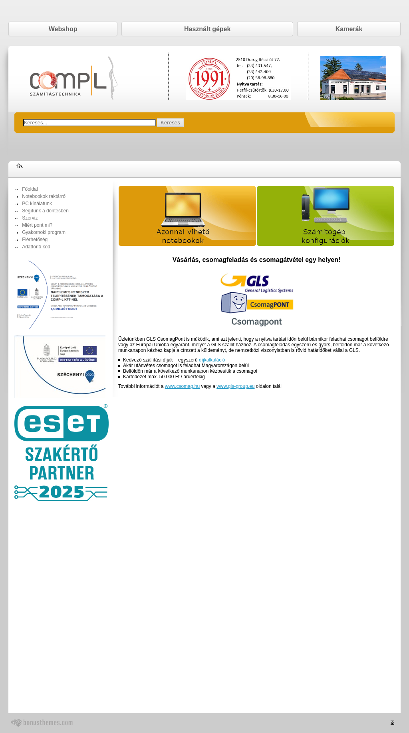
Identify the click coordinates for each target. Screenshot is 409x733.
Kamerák (349, 29)
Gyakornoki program (44, 232)
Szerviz (30, 218)
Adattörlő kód (36, 247)
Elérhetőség (35, 239)
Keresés (170, 123)
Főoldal (30, 189)
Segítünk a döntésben (45, 211)
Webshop (63, 29)
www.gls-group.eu (235, 386)
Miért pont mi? (37, 225)
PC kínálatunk (37, 203)
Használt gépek (207, 29)
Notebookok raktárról (44, 196)
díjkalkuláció (212, 360)
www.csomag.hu (182, 386)
